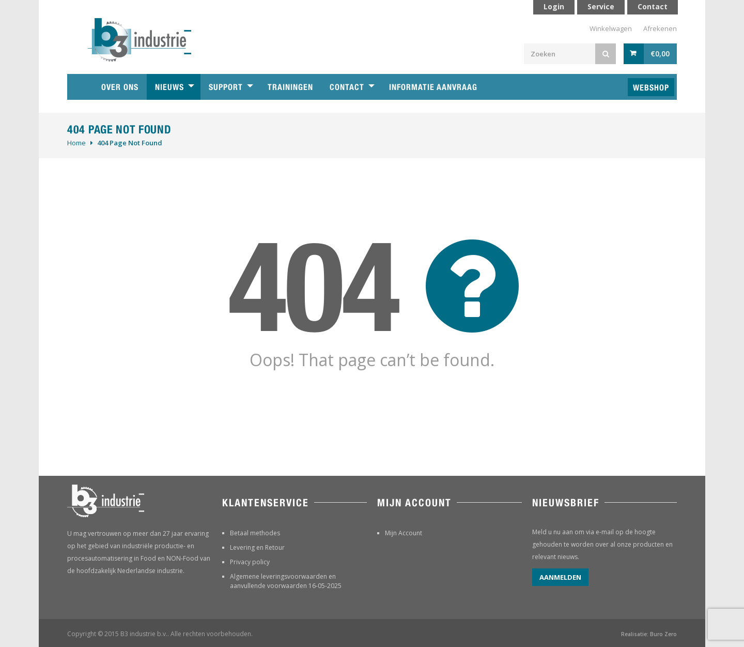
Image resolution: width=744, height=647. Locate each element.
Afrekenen (660, 28)
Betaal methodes (255, 533)
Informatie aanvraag (433, 87)
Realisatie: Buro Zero (649, 634)
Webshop (651, 88)
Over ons (119, 87)
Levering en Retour (257, 547)
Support (226, 87)
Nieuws (169, 87)
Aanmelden (560, 577)
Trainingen (290, 87)
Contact (347, 87)
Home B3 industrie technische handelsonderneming (80, 87)
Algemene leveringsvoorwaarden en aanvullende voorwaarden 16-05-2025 (286, 581)
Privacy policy (250, 562)
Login (554, 6)
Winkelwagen (611, 28)
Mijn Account (403, 533)
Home (76, 142)
